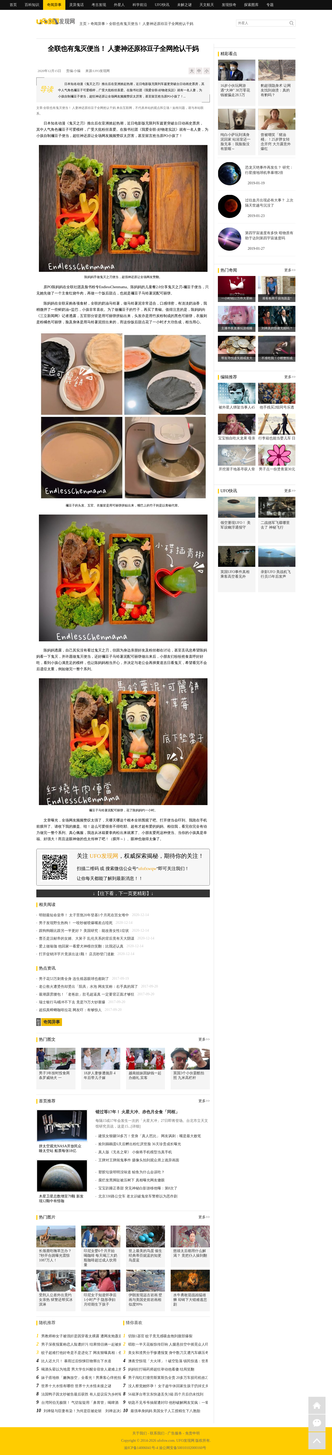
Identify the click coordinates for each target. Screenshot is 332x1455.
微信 (317, 1423)
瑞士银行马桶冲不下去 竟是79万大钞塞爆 (72, 1002)
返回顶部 (317, 1440)
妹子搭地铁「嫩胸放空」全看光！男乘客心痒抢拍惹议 (84, 1378)
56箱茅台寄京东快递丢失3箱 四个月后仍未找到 (166, 1394)
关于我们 (139, 1433)
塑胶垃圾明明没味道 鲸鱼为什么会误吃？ (131, 1172)
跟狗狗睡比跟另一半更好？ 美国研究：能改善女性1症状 (84, 931)
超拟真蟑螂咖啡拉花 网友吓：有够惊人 (70, 1010)
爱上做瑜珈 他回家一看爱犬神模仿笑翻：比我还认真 (81, 946)
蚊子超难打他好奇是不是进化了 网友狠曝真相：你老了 (85, 1353)
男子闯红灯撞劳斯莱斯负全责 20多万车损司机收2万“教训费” (176, 1378)
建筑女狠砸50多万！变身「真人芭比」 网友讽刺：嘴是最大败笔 (149, 1136)
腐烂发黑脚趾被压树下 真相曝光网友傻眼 (131, 1180)
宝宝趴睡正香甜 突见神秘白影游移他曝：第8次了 (137, 1188)
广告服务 (175, 1433)
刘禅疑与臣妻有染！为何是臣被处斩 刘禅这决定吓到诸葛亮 (93, 1411)
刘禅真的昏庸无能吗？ (277, 328)
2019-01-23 (256, 216)
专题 (270, 5)
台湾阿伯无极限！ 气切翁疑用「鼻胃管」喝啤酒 (80, 1403)
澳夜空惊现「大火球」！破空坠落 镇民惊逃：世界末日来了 (176, 1361)
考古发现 (99, 5)
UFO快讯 (162, 5)
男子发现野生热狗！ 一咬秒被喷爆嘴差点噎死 (76, 923)
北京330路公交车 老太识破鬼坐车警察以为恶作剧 (137, 1196)
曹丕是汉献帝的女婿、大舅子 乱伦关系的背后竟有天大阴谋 (86, 938)
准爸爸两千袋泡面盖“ (277, 298)
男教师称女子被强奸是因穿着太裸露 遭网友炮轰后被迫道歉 (89, 1336)
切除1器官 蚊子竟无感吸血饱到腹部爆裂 (160, 1336)
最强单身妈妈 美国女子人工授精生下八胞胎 (165, 1411)
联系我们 (157, 1433)
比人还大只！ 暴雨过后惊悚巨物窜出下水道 (76, 1361)
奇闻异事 (54, 5)
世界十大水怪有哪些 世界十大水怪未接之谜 (76, 1386)
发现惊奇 (229, 5)
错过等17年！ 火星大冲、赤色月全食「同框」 (137, 1112)
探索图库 (251, 5)
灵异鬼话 (76, 5)
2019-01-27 (256, 249)
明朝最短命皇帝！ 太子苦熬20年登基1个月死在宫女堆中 (84, 915)
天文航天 (206, 5)
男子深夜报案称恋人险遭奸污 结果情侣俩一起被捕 (81, 1344)
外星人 (119, 5)
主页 (83, 24)
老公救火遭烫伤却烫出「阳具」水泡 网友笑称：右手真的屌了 (88, 987)
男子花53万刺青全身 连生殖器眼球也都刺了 (74, 979)
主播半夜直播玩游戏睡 (236, 328)
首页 (13, 5)
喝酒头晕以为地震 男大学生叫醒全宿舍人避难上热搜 (83, 1369)
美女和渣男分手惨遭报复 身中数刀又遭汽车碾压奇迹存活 (174, 1353)
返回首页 (317, 1405)
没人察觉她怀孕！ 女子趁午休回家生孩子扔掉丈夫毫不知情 (176, 1386)
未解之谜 (184, 5)
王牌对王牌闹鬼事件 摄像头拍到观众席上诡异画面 (138, 1160)
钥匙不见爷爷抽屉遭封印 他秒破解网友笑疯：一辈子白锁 (174, 1403)
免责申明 (192, 1433)
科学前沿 (140, 5)
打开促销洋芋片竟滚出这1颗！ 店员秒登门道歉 (76, 954)
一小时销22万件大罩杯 (236, 298)
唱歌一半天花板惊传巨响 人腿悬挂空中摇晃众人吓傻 (170, 1344)
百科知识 (32, 5)
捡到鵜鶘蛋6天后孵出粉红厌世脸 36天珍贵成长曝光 (139, 1144)
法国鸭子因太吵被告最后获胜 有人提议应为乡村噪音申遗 (87, 1394)
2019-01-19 (256, 183)
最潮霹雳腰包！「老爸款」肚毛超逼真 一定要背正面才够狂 (86, 994)
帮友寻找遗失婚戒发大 (236, 358)
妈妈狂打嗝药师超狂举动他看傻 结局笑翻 (161, 1369)
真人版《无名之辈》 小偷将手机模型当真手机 (135, 1152)
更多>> (204, 1039)
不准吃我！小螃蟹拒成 (277, 358)
